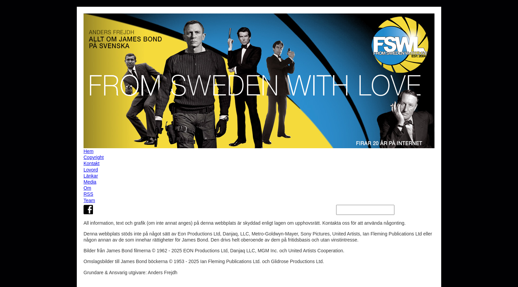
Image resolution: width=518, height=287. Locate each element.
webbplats (109, 233)
